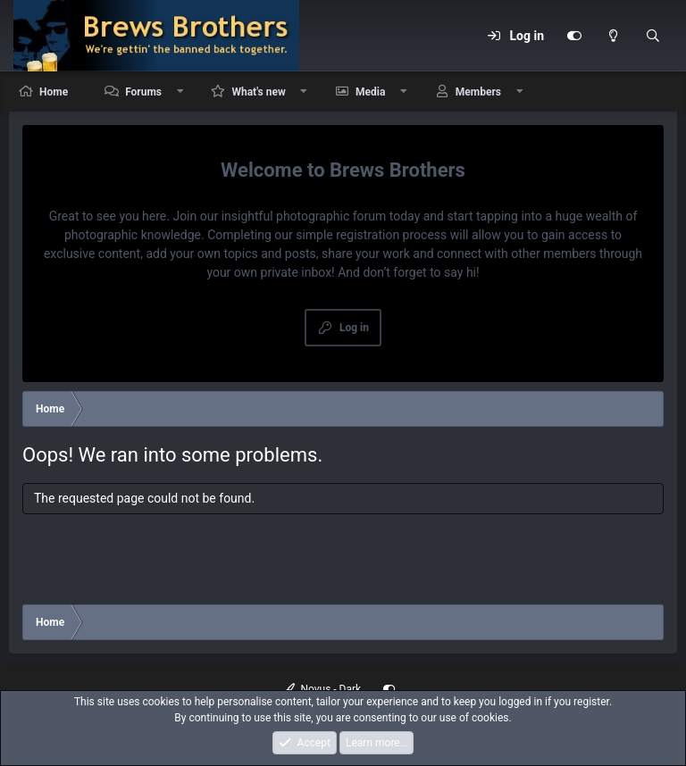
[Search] (653, 35)
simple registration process (371, 235)
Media (370, 92)
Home (53, 92)
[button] (180, 91)
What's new (258, 92)
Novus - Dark (322, 689)
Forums (143, 92)
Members (478, 92)
